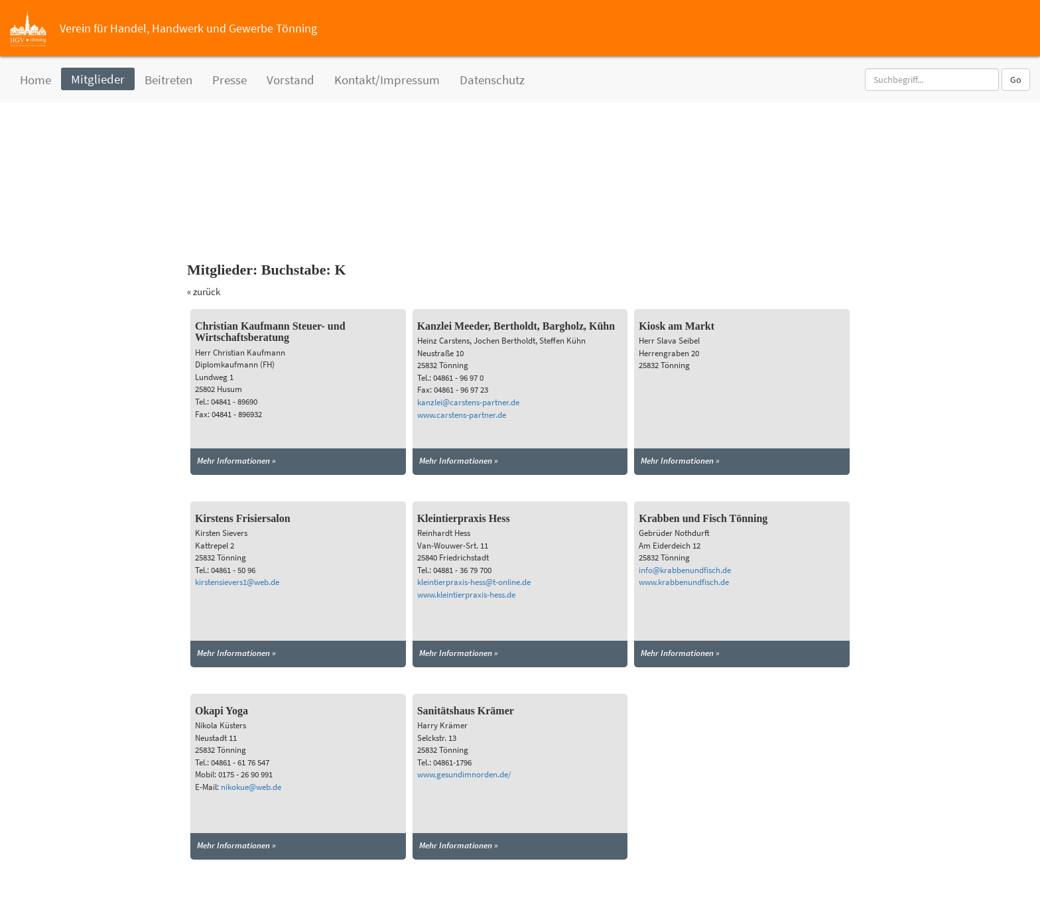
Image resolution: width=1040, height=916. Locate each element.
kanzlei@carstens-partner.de (468, 402)
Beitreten (168, 80)
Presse (229, 80)
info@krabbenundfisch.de (685, 570)
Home (35, 80)
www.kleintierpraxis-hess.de (466, 594)
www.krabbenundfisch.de (684, 582)
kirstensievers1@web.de (237, 582)
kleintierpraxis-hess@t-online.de (474, 582)
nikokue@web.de (251, 787)
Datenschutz (492, 80)
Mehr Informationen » (236, 460)
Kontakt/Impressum (387, 80)
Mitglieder (98, 79)
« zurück (203, 291)
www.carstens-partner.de (461, 415)
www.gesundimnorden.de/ (464, 774)
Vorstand (290, 80)
